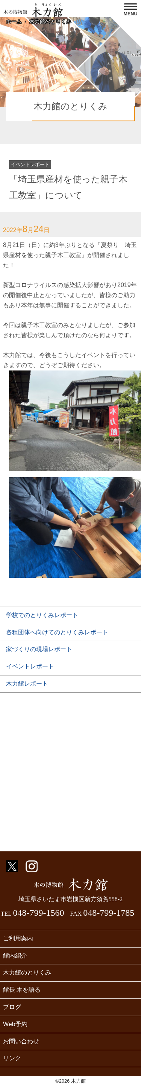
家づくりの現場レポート (39, 649)
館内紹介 (15, 955)
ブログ (12, 1007)
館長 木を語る (22, 989)
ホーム (14, 21)
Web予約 (15, 1024)
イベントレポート (30, 666)
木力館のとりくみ (50, 21)
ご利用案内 (18, 938)
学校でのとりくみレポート (42, 615)
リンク (12, 1058)
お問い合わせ (21, 1041)
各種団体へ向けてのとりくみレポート (57, 632)
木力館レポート (27, 683)
